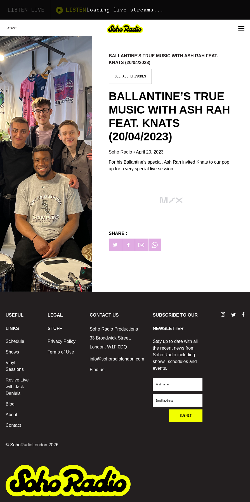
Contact (13, 425)
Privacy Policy (62, 341)
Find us (97, 369)
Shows (12, 352)
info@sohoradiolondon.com (117, 359)
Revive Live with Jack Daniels (17, 387)
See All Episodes (130, 76)
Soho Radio (121, 152)
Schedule (15, 341)
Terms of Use (61, 352)
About (11, 414)
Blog (10, 404)
